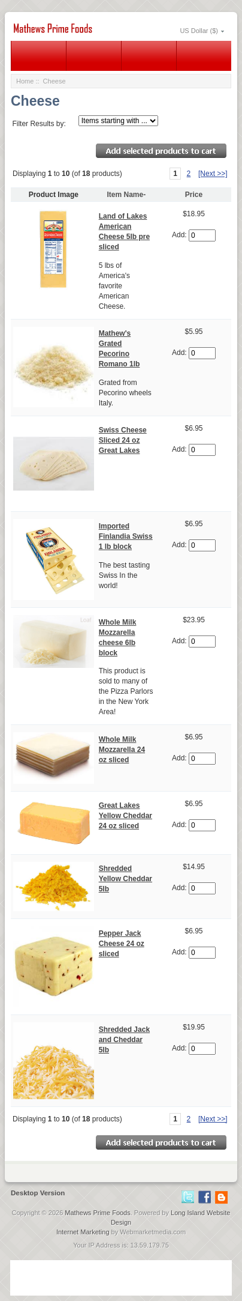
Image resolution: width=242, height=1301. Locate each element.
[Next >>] (213, 173)
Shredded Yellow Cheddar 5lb (125, 878)
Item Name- (126, 194)
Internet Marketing (83, 1232)
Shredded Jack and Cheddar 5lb (124, 1039)
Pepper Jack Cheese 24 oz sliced (121, 943)
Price (193, 194)
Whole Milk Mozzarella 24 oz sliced (122, 749)
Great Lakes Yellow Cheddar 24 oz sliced (125, 815)
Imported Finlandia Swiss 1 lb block (126, 536)
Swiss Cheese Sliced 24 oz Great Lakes (123, 440)
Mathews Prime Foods (97, 1212)
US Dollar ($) (199, 30)
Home (25, 81)
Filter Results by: (38, 124)
